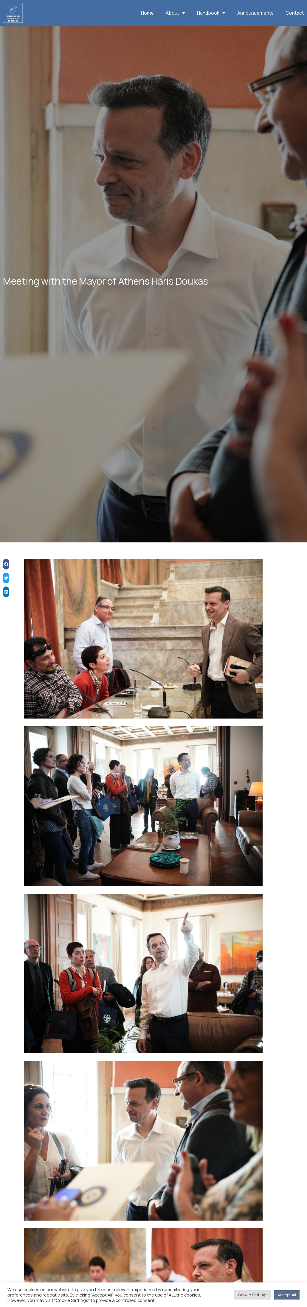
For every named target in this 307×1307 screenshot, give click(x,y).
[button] (6, 570)
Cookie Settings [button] (252, 1294)
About (175, 12)
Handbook (211, 12)
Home (147, 13)
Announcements (255, 13)
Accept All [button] (286, 1294)
